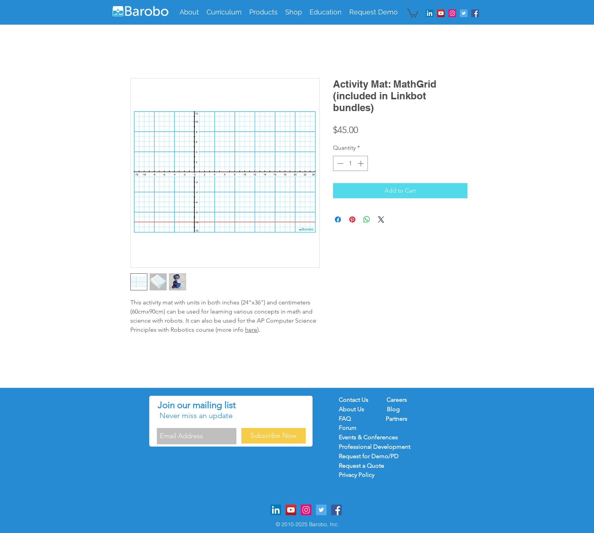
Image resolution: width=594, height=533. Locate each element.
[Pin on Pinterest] (352, 219)
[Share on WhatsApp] (366, 219)
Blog (393, 409)
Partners (396, 418)
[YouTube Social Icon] (441, 13)
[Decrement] (339, 163)
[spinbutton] (350, 163)
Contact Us (353, 399)
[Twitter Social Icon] (463, 13)
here (251, 329)
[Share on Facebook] (337, 219)
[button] (224, 12)
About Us (352, 409)
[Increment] (361, 163)
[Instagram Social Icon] (452, 13)
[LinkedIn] (429, 13)
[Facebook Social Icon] (475, 13)
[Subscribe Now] (273, 436)
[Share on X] (381, 219)
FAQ (348, 418)
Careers (396, 399)
